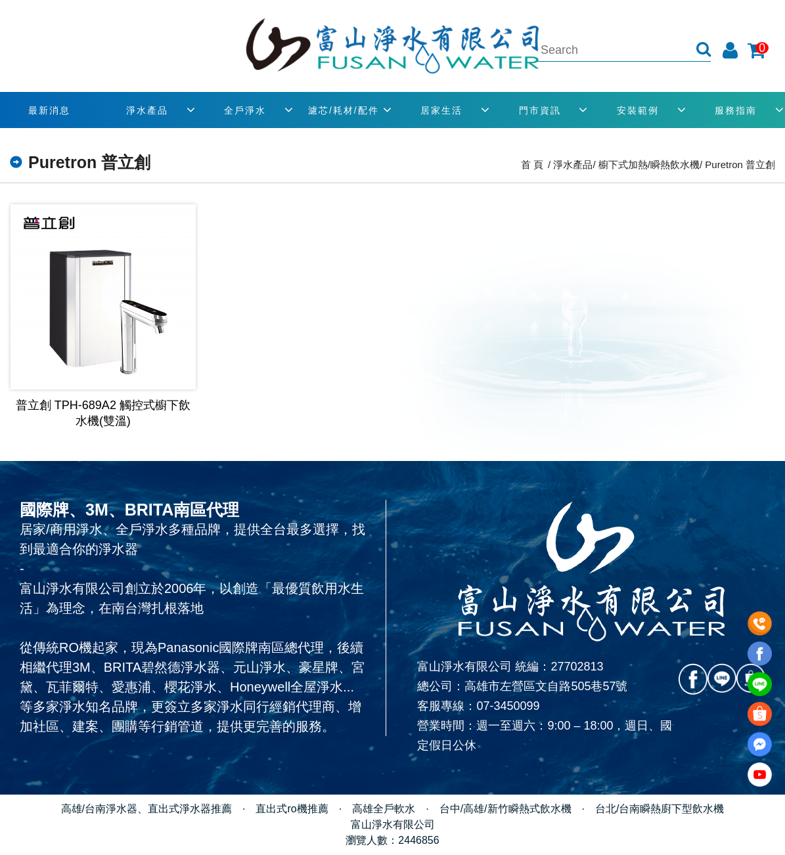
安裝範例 (638, 110)
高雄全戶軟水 (383, 808)
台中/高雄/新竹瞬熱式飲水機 (505, 808)
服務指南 (736, 110)
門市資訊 (540, 110)
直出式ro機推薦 (292, 808)
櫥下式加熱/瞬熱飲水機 (649, 164)
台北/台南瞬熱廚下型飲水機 (659, 808)
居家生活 (441, 110)
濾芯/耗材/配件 (343, 110)
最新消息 (49, 110)
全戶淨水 (245, 110)
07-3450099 (507, 705)
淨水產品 (147, 110)
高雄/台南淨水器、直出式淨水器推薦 (146, 808)
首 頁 (532, 164)
